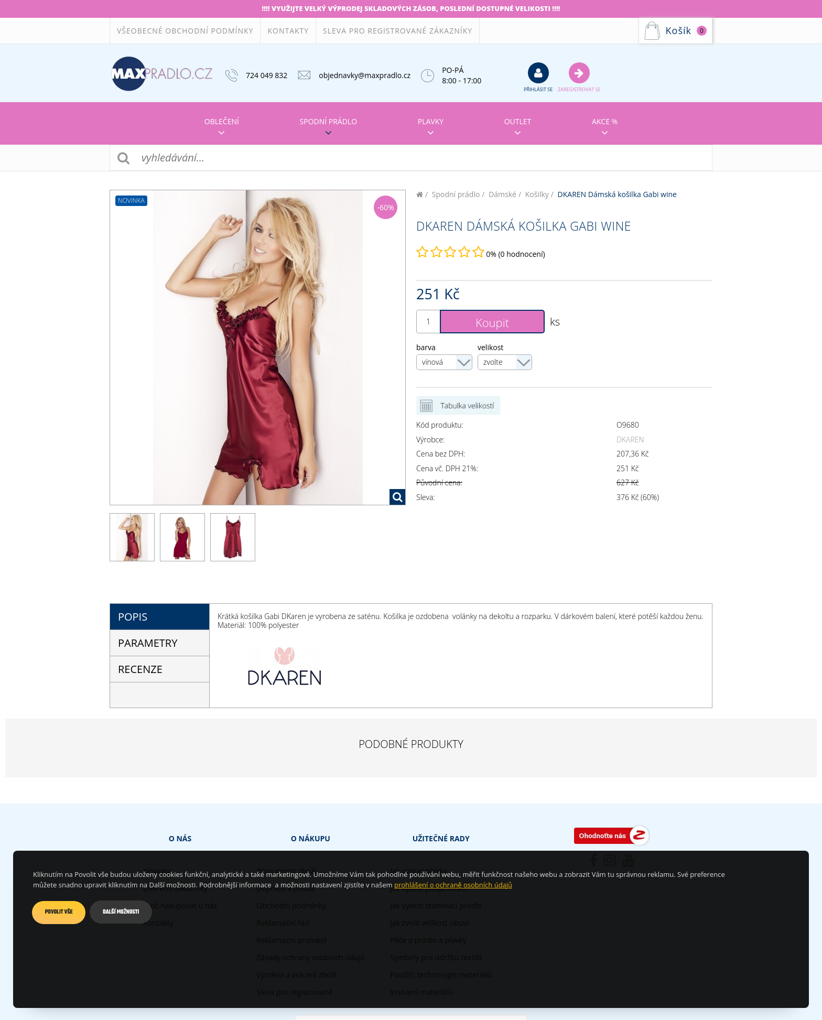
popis (132, 617)
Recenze (140, 669)
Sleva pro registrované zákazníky (397, 31)
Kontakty (288, 31)
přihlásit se (538, 77)
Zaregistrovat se (579, 77)
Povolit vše (59, 912)
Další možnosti (121, 912)
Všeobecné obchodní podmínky (185, 31)
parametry (147, 643)
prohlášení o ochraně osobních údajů (453, 884)
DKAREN (630, 439)
